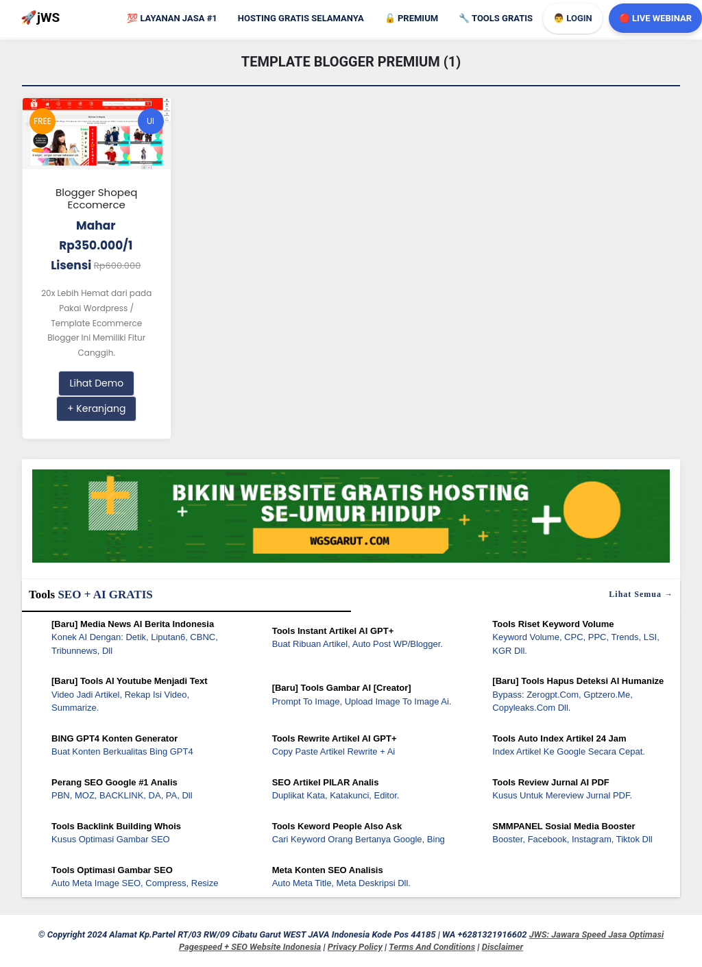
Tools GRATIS (496, 18)
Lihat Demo (96, 383)
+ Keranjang (96, 408)
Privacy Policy (355, 947)
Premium (411, 18)
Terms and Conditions (432, 947)
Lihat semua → (641, 594)
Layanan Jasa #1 (172, 18)
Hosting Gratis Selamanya (301, 18)
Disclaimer (502, 947)
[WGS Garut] (351, 518)
